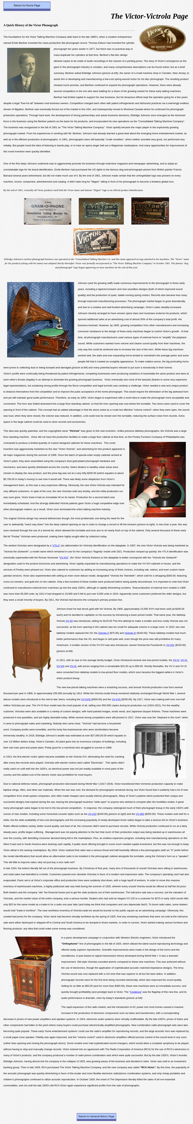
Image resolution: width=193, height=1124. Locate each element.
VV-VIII (60, 666)
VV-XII (69, 621)
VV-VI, (184, 660)
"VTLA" (56, 545)
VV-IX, (73, 666)
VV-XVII (116, 699)
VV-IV (176, 660)
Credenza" (136, 992)
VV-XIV (170, 645)
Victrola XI (130, 633)
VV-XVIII (86, 699)
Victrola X (103, 633)
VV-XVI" (64, 557)
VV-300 (140, 814)
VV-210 (92, 814)
